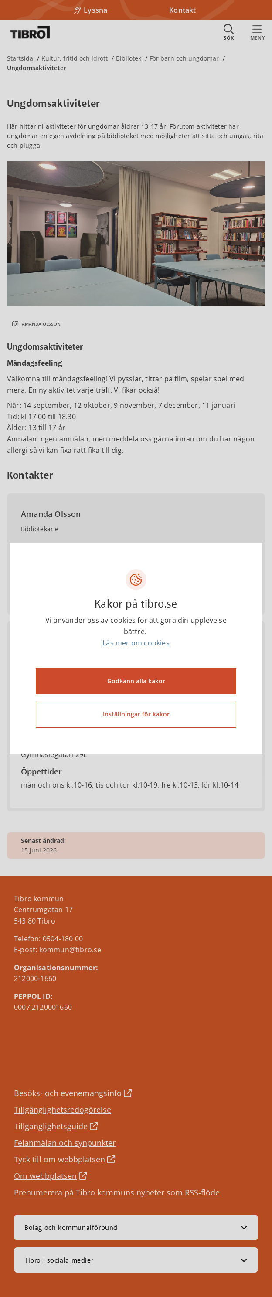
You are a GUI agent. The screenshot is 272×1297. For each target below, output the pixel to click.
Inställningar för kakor (136, 714)
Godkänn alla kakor (136, 681)
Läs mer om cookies (136, 643)
